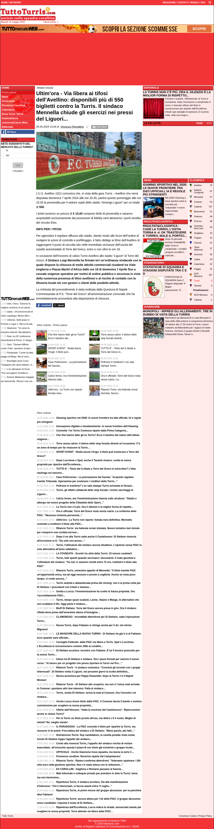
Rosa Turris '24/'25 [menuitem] (12, 114)
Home (5, 87)
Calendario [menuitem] (8, 109)
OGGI (199, 123)
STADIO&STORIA (154, 262)
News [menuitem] (5, 96)
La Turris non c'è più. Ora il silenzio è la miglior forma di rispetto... (94, 506)
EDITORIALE (151, 87)
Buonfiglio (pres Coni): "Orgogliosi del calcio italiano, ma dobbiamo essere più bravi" (17, 365)
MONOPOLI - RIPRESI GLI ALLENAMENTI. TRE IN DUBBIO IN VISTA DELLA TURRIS (177, 313)
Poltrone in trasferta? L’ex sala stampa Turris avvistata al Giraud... (95, 485)
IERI (209, 123)
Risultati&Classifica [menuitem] (13, 105)
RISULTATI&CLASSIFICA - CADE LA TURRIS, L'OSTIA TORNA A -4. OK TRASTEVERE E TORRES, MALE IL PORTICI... (165, 230)
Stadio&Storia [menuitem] (10, 118)
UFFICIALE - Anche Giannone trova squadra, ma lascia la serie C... (95, 752)
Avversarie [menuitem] (8, 101)
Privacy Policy (205, 816)
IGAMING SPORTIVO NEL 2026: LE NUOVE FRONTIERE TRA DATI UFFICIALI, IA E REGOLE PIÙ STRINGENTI (165, 189)
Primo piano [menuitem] (9, 92)
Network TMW (118, 820)
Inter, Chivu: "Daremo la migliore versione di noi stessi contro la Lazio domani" (15, 307)
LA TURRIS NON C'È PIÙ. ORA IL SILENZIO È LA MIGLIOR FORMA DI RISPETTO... (177, 93)
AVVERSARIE (152, 306)
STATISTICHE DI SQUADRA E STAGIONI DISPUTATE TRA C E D (165, 270)
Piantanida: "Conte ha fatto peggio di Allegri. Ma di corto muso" (17, 356)
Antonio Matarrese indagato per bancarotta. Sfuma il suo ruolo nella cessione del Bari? (17, 381)
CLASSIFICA (197, 180)
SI (7, 150)
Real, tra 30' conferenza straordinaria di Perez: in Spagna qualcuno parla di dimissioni (17, 340)
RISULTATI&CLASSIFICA (158, 221)
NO (7, 155)
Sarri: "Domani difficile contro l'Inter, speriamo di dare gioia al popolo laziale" (16, 348)
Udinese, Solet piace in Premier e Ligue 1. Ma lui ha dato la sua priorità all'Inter (17, 324)
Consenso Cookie (187, 816)
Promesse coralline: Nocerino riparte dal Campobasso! (88, 756)
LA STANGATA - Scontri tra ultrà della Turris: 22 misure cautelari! (94, 553)
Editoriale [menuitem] (7, 127)
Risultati (18, 171)
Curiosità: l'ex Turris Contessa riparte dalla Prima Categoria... (92, 430)
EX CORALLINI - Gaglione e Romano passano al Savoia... (89, 769)
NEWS (147, 180)
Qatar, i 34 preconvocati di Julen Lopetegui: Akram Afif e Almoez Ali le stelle (17, 315)
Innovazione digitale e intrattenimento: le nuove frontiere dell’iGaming (97, 426)
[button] (18, 165)
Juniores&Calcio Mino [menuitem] (15, 122)
